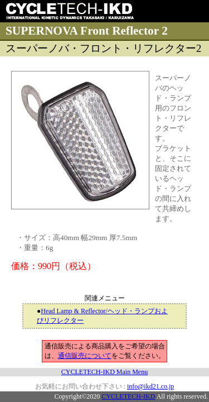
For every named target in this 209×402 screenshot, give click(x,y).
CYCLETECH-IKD (128, 396)
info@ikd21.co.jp (150, 386)
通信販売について (84, 356)
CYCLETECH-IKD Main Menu (104, 372)
